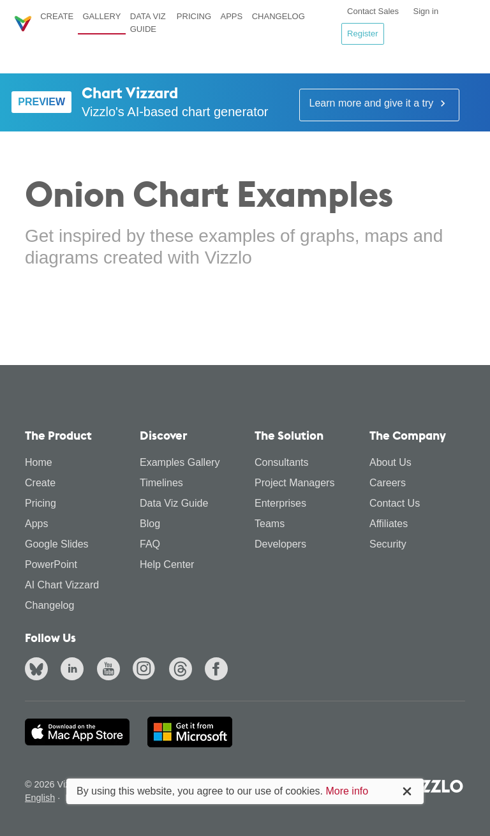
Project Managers (294, 482)
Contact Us (394, 503)
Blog (150, 523)
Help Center (167, 564)
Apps (231, 16)
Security (387, 544)
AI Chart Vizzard (62, 584)
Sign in (425, 11)
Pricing (194, 16)
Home (38, 462)
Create (56, 16)
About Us (390, 462)
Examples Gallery (179, 462)
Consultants (282, 462)
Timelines (161, 482)
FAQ (150, 544)
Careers (387, 482)
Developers (280, 544)
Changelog (278, 16)
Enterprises (280, 503)
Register (362, 33)
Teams (270, 523)
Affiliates (388, 523)
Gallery (101, 16)
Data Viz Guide (148, 22)
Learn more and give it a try (379, 103)
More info (346, 791)
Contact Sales (373, 11)
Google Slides (57, 544)
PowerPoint (51, 564)
